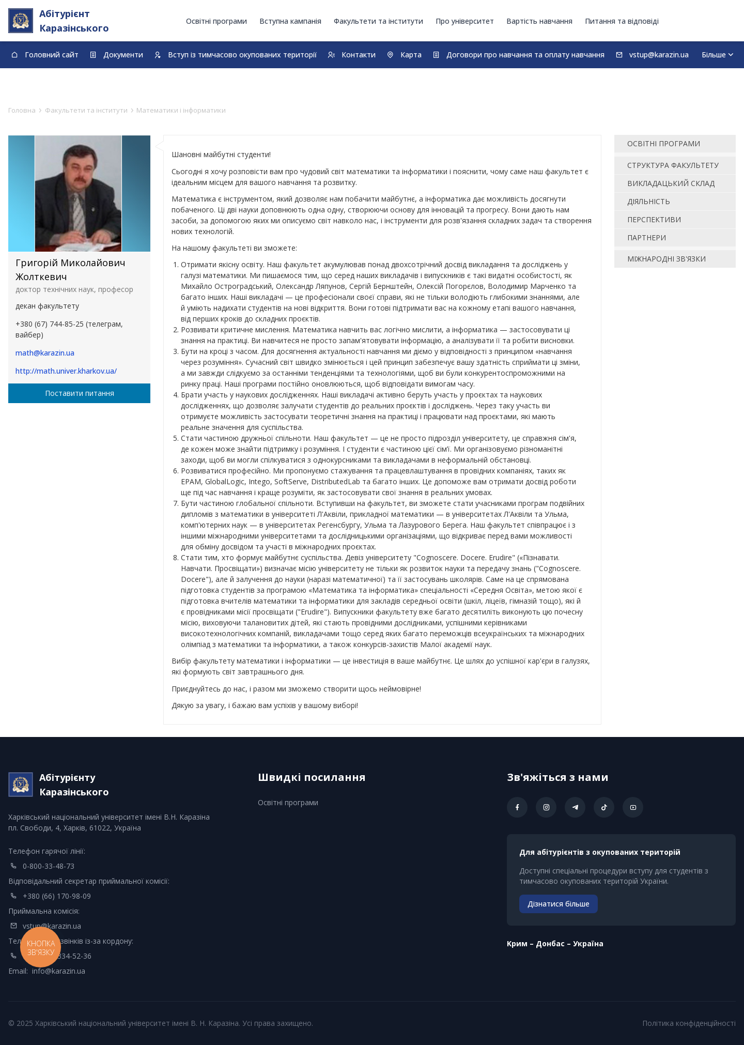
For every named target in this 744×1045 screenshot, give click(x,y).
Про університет (465, 21)
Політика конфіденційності (689, 1023)
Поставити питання (79, 393)
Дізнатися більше (559, 904)
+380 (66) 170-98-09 (57, 896)
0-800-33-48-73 (48, 866)
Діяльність (648, 201)
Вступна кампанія (290, 21)
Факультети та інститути (378, 21)
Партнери (646, 237)
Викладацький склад (671, 183)
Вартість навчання (539, 21)
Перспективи (654, 219)
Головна (22, 110)
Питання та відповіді (622, 21)
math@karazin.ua (45, 353)
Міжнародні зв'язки (666, 259)
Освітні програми (216, 21)
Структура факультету (673, 165)
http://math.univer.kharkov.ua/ (66, 371)
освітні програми (663, 143)
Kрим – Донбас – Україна (555, 943)
